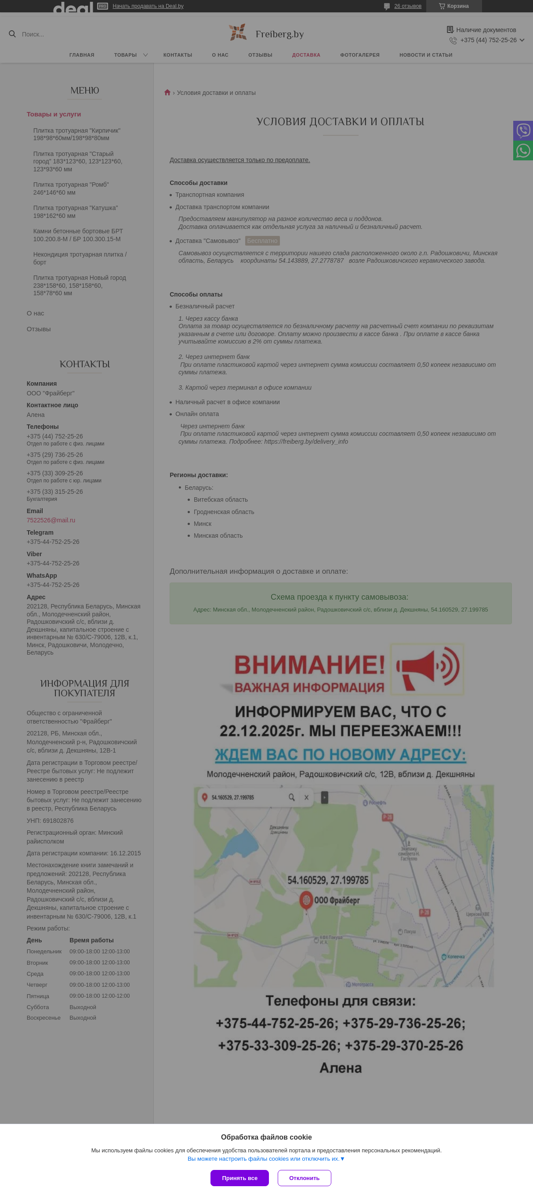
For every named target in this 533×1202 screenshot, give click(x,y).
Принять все (239, 1178)
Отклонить (304, 1178)
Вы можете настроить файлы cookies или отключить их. (264, 1158)
